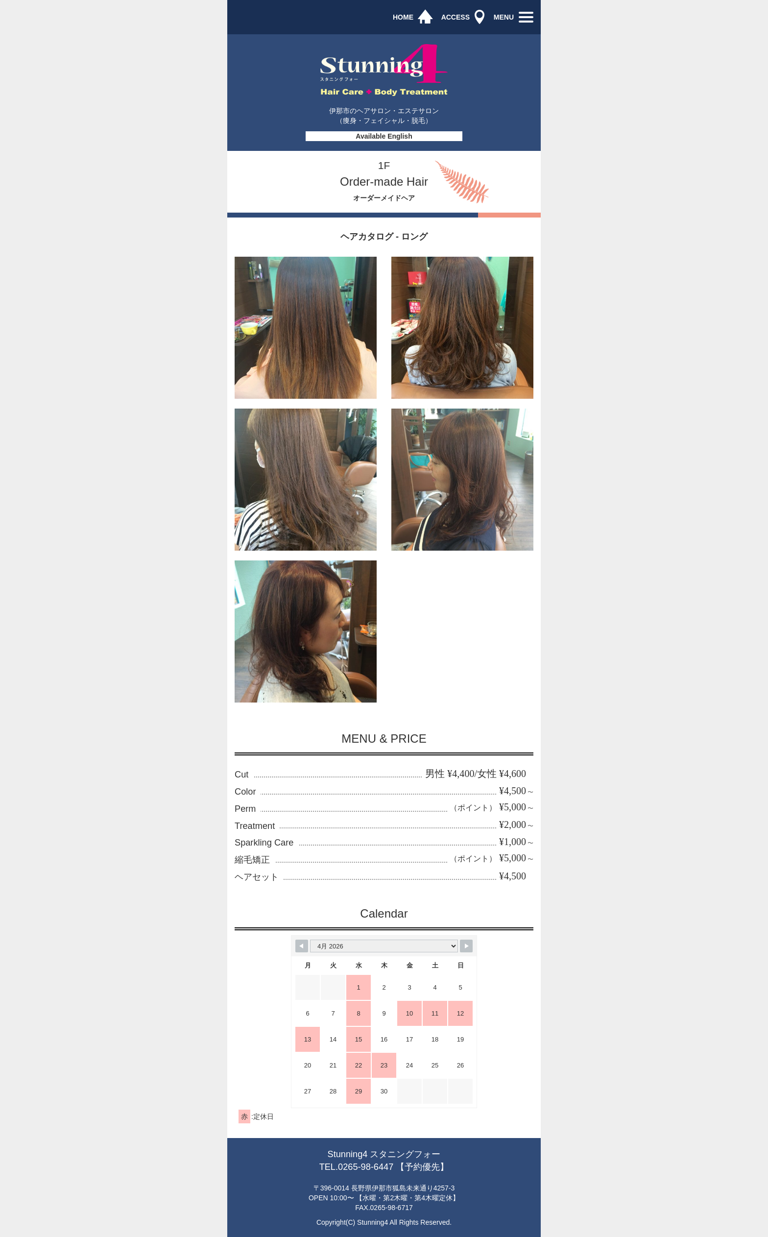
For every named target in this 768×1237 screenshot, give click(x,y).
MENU (504, 17)
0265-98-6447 (365, 1167)
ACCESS (455, 17)
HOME (403, 17)
